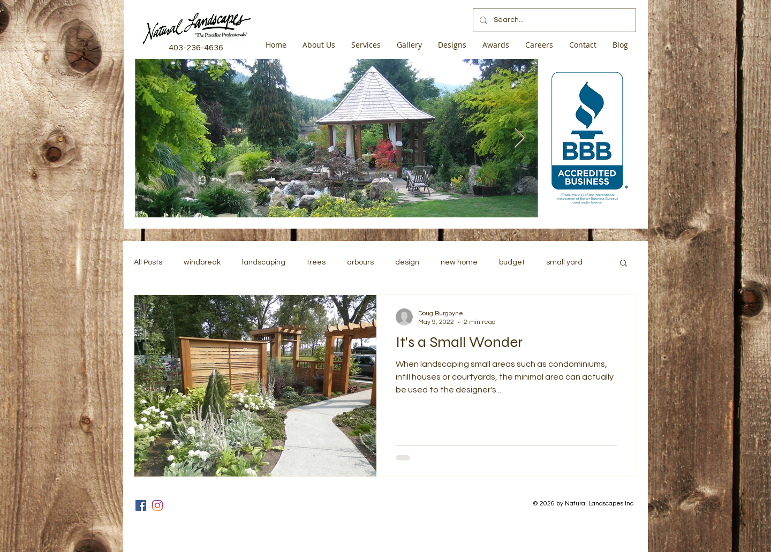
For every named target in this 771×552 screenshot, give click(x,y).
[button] (623, 263)
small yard (564, 262)
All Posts (148, 262)
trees (316, 262)
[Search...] (553, 20)
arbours (360, 262)
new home (459, 262)
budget (512, 262)
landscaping (263, 262)
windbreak (202, 262)
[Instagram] (157, 505)
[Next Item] (519, 138)
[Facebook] (140, 505)
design (407, 262)
